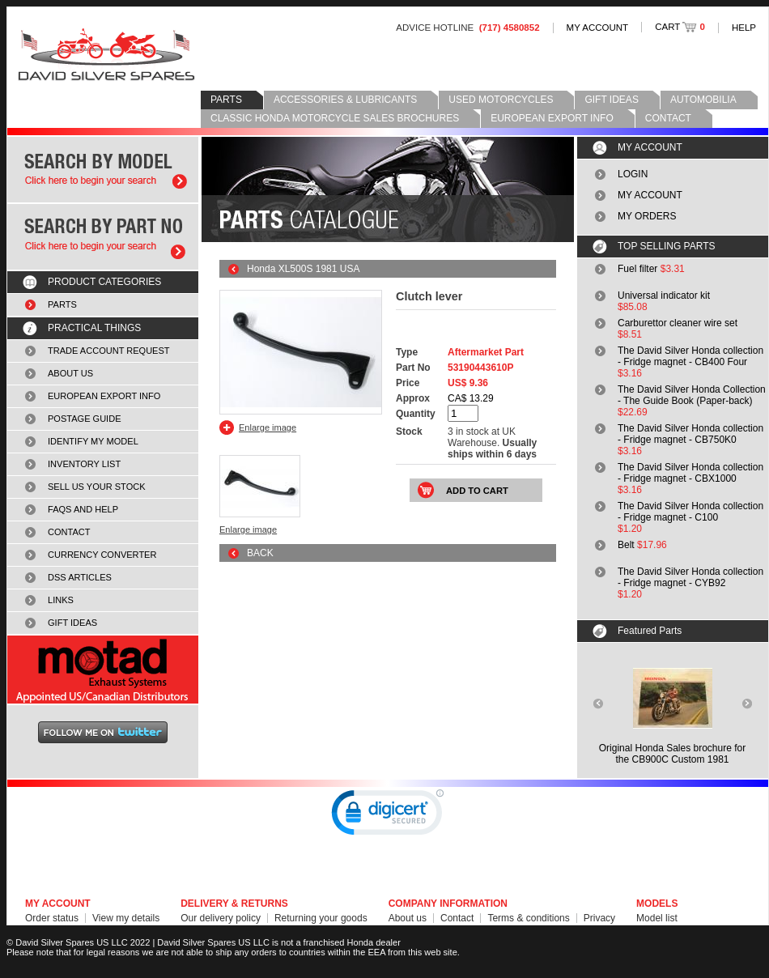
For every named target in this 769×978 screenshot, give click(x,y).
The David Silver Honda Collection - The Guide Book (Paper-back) (692, 395)
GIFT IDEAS (611, 99)
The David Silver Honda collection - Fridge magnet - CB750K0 (690, 434)
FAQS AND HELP (83, 509)
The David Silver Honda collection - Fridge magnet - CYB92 (690, 577)
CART (680, 27)
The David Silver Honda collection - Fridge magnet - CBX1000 (690, 472)
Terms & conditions (528, 918)
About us (408, 918)
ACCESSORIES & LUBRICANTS (345, 99)
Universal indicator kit (664, 295)
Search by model (102, 169)
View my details (125, 918)
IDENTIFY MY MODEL (93, 441)
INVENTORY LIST (84, 464)
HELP (744, 27)
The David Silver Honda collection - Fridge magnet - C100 (690, 511)
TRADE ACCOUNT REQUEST (109, 350)
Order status (52, 918)
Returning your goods (321, 918)
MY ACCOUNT (598, 27)
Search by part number (102, 237)
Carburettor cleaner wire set (677, 323)
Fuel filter (637, 268)
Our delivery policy (221, 918)
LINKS (61, 600)
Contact (457, 918)
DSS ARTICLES (80, 577)
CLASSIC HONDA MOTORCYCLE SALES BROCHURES (334, 118)
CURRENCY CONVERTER (102, 554)
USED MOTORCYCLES (500, 99)
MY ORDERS (647, 216)
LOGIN (633, 174)
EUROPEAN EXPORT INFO (552, 118)
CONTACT (668, 118)
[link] (387, 816)
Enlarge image (267, 427)
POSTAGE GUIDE (84, 418)
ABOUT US (70, 373)
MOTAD (102, 670)
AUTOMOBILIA (703, 99)
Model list (657, 918)
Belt (626, 545)
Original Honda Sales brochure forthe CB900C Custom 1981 (672, 753)
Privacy (599, 918)
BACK (260, 553)
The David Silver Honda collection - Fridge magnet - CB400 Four (690, 356)
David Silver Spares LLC (106, 54)
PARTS (226, 99)
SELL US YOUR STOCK (97, 486)
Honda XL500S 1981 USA (303, 268)
